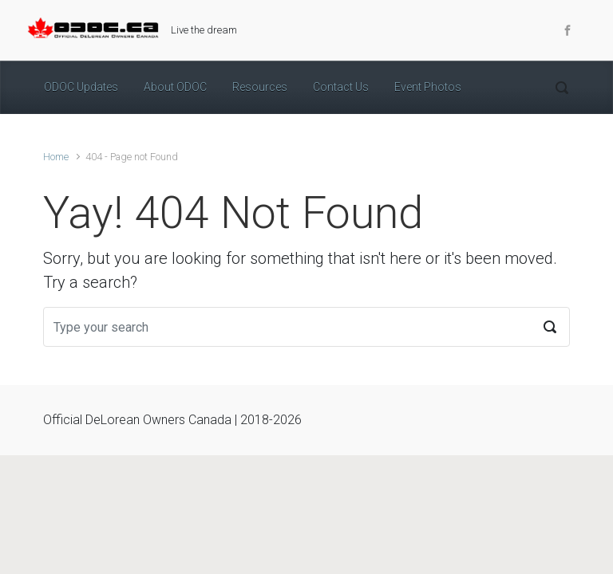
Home (56, 157)
